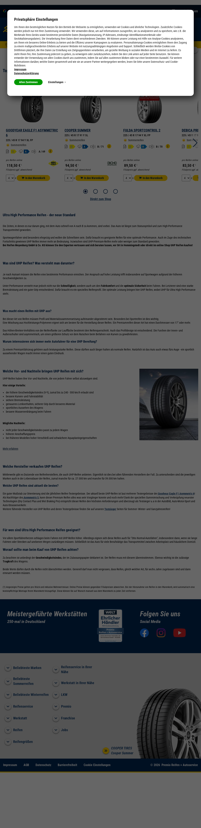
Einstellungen (57, 82)
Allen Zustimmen (28, 82)
